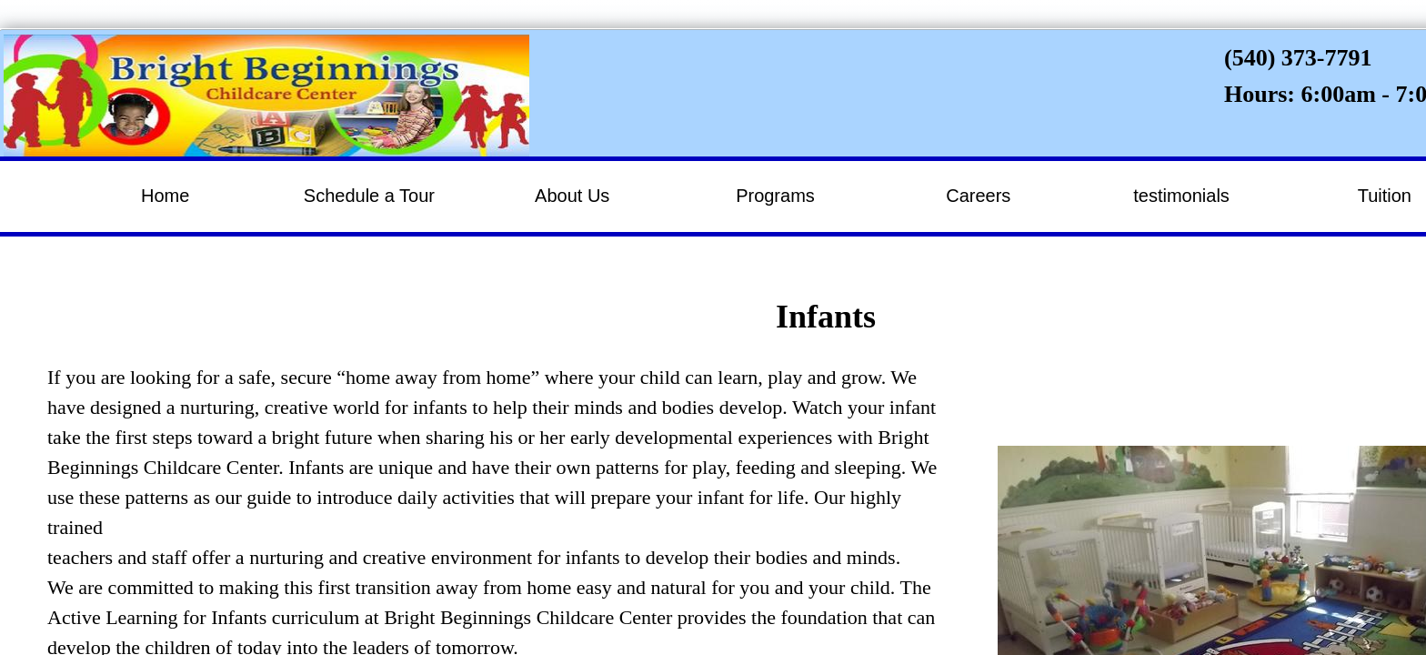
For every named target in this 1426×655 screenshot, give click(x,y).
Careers (978, 196)
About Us (572, 196)
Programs (775, 196)
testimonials (1181, 196)
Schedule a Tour (369, 196)
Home (165, 196)
